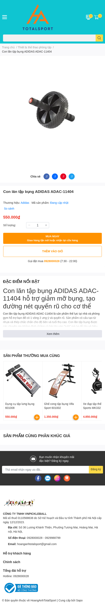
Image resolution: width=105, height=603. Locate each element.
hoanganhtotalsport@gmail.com (37, 544)
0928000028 (51, 261)
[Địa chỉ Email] (52, 469)
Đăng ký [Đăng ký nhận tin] (96, 469)
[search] (99, 38)
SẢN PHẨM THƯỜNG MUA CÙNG (31, 355)
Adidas (25, 202)
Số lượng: (9, 225)
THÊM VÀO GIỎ (52, 251)
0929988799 (52, 537)
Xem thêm (53, 333)
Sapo (79, 600)
